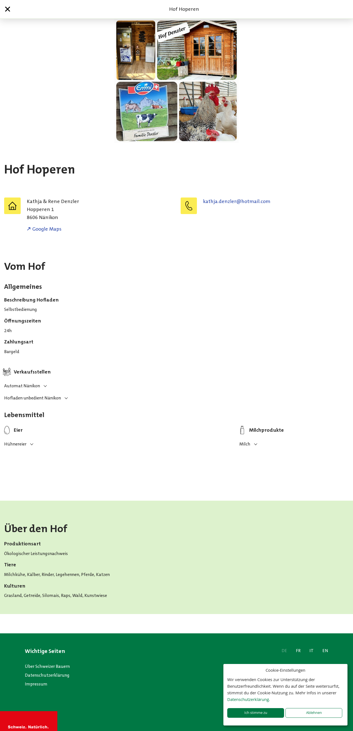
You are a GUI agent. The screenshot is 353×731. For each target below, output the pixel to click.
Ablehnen (314, 712)
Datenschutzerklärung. (248, 699)
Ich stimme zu (255, 712)
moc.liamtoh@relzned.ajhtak (236, 201)
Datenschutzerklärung (47, 675)
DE (284, 650)
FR (298, 650)
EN (325, 650)
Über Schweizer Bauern (47, 666)
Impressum (36, 684)
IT (311, 650)
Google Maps (46, 229)
